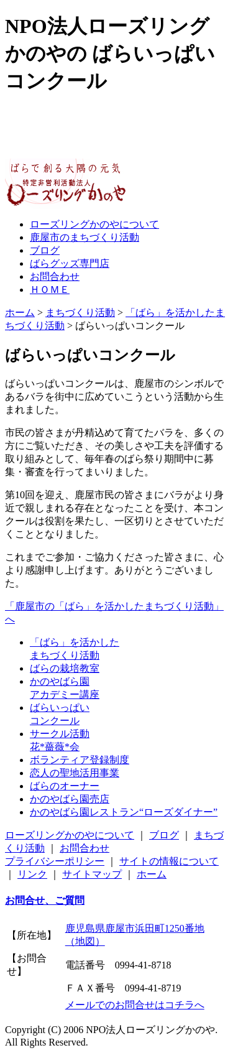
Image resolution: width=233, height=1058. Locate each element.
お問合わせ (84, 848)
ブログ (164, 835)
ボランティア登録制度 (79, 759)
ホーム (20, 312)
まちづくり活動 (80, 312)
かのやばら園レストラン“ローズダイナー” (123, 812)
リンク (32, 874)
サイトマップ (92, 874)
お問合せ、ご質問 (45, 900)
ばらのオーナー (64, 786)
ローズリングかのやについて (69, 835)
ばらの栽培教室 (64, 668)
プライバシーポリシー (54, 861)
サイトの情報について (169, 861)
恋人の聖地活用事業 (74, 773)
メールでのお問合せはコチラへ (134, 1005)
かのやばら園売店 (69, 799)
